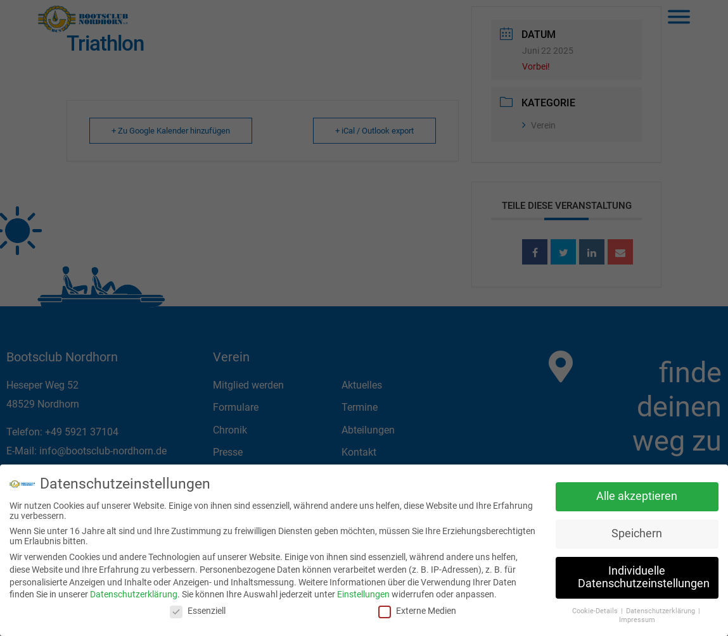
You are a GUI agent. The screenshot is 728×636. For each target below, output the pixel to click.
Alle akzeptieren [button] (636, 493)
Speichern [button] (636, 531)
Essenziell (198, 607)
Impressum (637, 617)
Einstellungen (363, 592)
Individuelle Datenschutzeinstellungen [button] (644, 574)
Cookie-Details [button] (596, 608)
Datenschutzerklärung (133, 592)
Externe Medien (417, 607)
